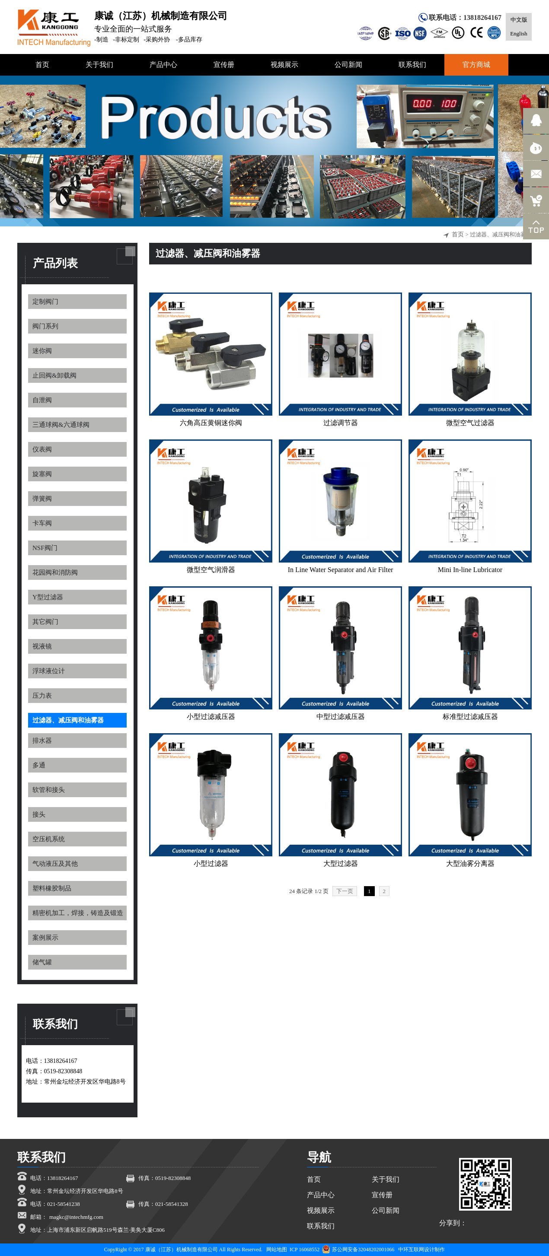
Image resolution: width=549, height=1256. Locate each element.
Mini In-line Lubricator (470, 569)
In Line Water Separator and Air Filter (340, 569)
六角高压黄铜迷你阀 (211, 422)
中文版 (519, 19)
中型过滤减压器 (340, 716)
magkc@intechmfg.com (76, 1217)
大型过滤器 (340, 863)
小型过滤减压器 (211, 716)
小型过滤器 (211, 863)
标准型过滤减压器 (470, 716)
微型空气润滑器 (211, 569)
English (518, 33)
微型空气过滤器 (470, 422)
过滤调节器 (340, 422)
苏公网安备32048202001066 (358, 1249)
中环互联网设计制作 (421, 1249)
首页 (458, 234)
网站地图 (276, 1249)
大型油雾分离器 (470, 863)
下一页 (344, 891)
